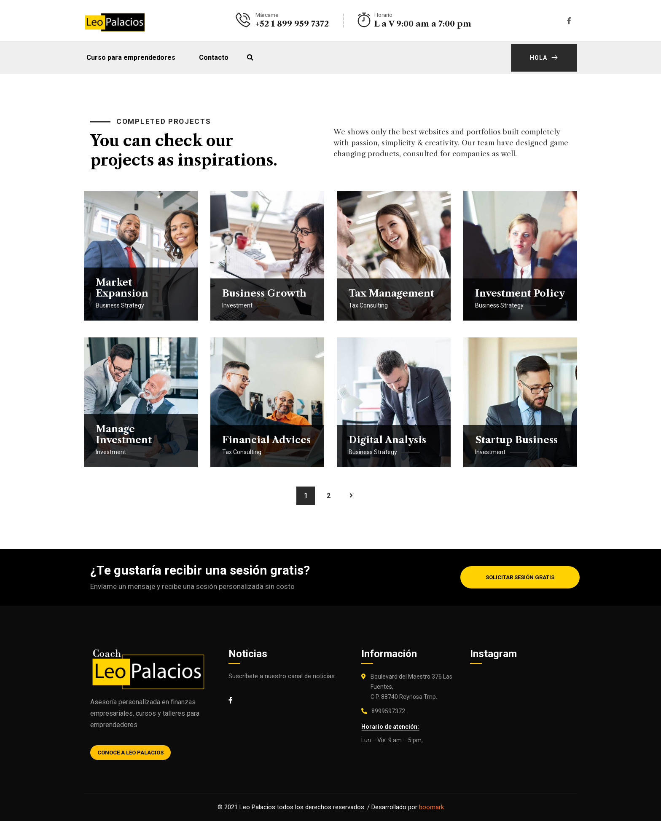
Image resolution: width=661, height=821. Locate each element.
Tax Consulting (368, 305)
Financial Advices (266, 440)
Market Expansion (122, 288)
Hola (544, 58)
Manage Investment (124, 434)
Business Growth (264, 293)
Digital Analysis (387, 440)
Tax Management (391, 293)
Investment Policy (520, 293)
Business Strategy (120, 305)
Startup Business (516, 440)
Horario (383, 15)
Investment (237, 305)
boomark (431, 807)
